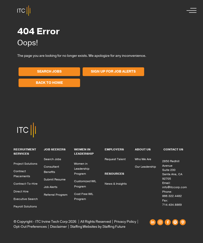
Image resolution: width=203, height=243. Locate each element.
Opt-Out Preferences (30, 226)
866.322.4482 (172, 196)
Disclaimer (58, 226)
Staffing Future (113, 226)
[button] (190, 10)
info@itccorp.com (174, 187)
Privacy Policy (125, 221)
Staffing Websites (83, 226)
